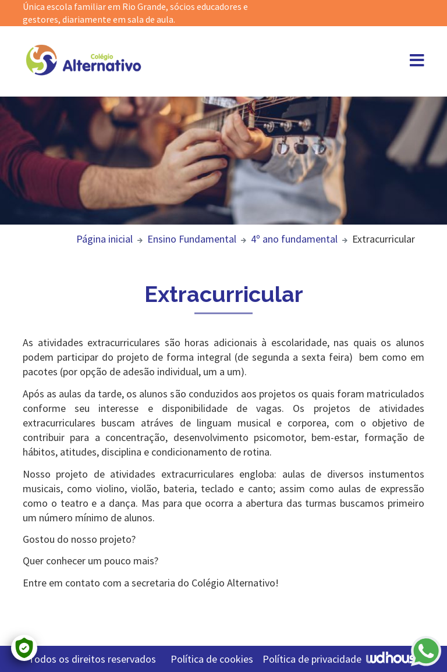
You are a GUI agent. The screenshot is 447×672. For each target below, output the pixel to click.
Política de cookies (212, 659)
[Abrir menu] (417, 62)
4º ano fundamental (294, 239)
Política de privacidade (311, 659)
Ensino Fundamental (191, 239)
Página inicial (104, 239)
